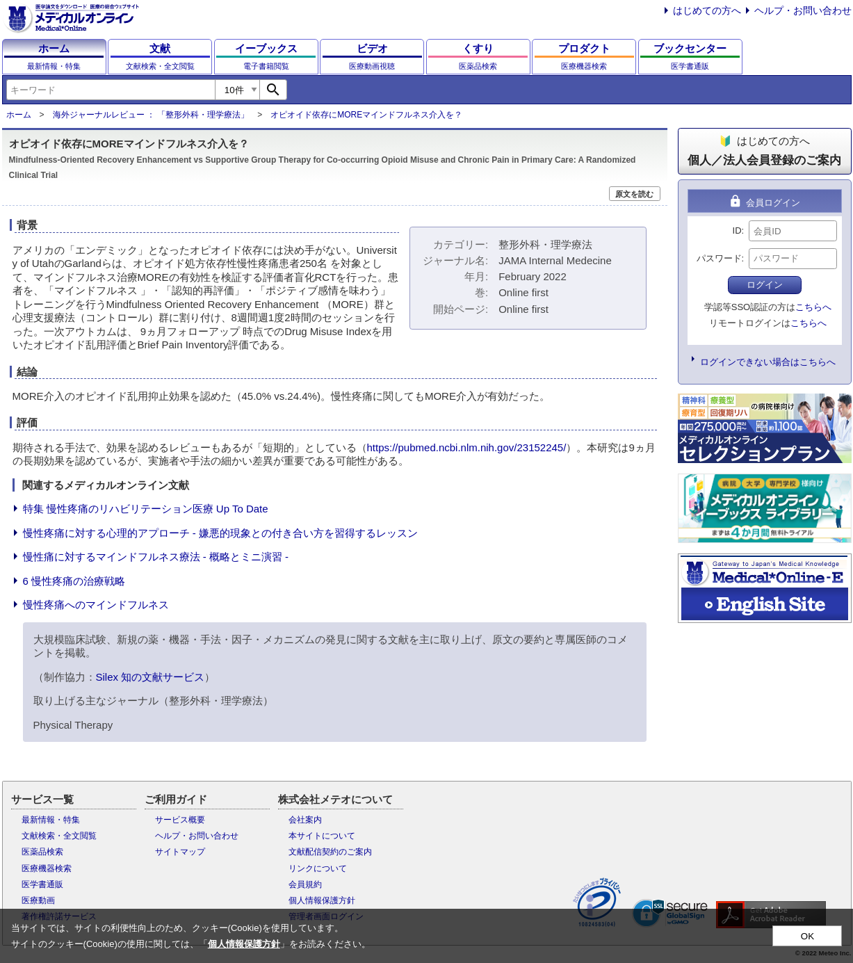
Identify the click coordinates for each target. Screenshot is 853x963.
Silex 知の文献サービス (150, 677)
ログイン (765, 285)
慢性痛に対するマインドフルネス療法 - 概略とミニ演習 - (156, 557)
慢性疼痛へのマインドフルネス (96, 604)
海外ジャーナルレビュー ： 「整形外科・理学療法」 (151, 115)
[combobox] (110, 89)
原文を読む (634, 194)
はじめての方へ (707, 10)
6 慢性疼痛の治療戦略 (74, 581)
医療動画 (38, 900)
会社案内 (305, 820)
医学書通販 (42, 884)
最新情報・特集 (51, 820)
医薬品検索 (42, 852)
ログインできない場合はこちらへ (768, 362)
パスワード (719, 258)
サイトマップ (180, 852)
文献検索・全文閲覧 (59, 836)
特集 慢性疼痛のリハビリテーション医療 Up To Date (145, 509)
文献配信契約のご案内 (330, 852)
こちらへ (813, 307)
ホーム (18, 115)
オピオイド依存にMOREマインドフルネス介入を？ (366, 115)
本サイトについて (322, 836)
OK (807, 936)
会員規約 (305, 884)
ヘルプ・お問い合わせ (803, 10)
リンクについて (318, 868)
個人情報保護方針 (322, 900)
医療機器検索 (47, 868)
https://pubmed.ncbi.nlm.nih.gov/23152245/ (467, 447)
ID (737, 230)
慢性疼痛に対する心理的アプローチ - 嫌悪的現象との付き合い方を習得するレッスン (220, 533)
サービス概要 (180, 820)
